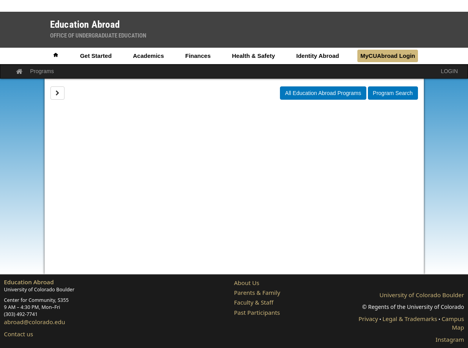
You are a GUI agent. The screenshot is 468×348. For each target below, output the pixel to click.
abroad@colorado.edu (34, 322)
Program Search (393, 93)
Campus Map (452, 323)
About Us (247, 283)
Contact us (18, 334)
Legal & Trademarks (409, 319)
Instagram (450, 339)
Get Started (96, 55)
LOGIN (449, 71)
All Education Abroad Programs (323, 93)
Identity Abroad (317, 55)
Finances (198, 55)
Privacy (368, 319)
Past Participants (257, 312)
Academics (148, 55)
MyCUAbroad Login (387, 55)
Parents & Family (257, 292)
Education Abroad (29, 282)
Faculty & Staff (254, 302)
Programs (42, 71)
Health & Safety (253, 55)
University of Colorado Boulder (422, 295)
